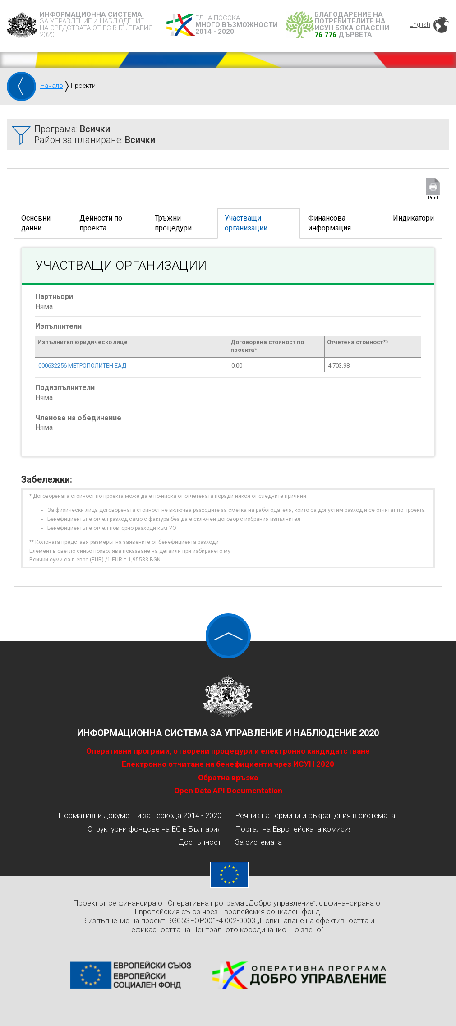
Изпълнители (58, 326)
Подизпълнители (65, 387)
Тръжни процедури (173, 223)
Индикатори (413, 218)
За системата (258, 842)
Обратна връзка (228, 777)
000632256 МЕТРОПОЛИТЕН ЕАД (82, 365)
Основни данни (36, 223)
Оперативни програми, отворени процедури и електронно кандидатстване (228, 750)
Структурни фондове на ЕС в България (154, 828)
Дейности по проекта (100, 223)
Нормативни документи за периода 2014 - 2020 (139, 815)
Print (433, 197)
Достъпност (199, 842)
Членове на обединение (78, 418)
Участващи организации (246, 223)
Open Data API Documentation (228, 790)
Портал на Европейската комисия (294, 828)
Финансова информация (329, 223)
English (420, 24)
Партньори (54, 296)
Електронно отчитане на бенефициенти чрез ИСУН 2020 (228, 763)
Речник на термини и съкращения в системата (315, 815)
